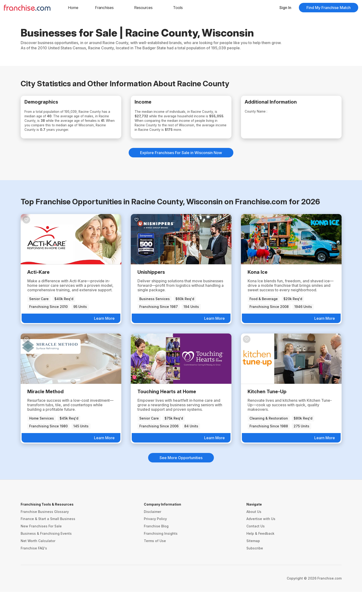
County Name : (263, 114)
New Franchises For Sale (41, 546)
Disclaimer (152, 532)
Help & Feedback (260, 554)
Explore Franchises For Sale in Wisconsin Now (181, 172)
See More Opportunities (181, 477)
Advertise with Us (260, 539)
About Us (253, 532)
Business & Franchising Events (46, 554)
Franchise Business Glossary (45, 532)
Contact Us (255, 546)
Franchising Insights (161, 554)
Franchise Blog (156, 546)
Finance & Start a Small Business (48, 539)
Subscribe (254, 568)
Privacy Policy (155, 539)
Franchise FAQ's (34, 568)
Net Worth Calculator (38, 561)
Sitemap (253, 561)
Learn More (104, 338)
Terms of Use (155, 561)
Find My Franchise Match (328, 7)
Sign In (285, 7)
